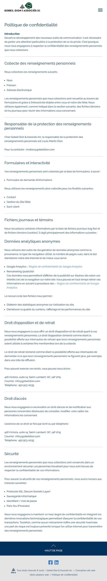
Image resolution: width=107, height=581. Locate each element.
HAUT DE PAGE (53, 548)
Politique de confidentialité (65, 575)
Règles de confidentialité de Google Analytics (55, 266)
